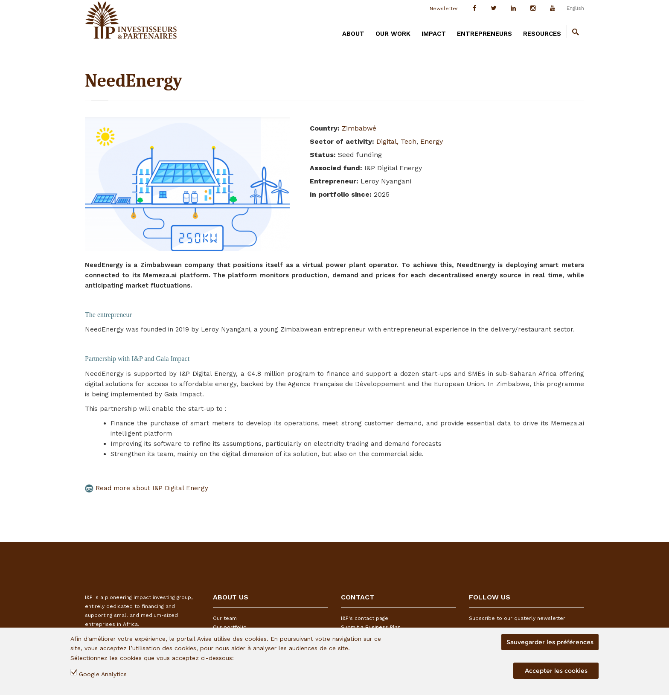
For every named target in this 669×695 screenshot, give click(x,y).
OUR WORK (392, 34)
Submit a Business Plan (371, 627)
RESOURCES (542, 34)
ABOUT (353, 34)
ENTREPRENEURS (484, 34)
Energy (431, 141)
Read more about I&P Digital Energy (146, 488)
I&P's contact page (364, 618)
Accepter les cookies (556, 671)
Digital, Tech (396, 141)
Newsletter (444, 9)
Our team (225, 618)
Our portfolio (230, 627)
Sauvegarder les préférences (549, 642)
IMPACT (434, 34)
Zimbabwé (359, 128)
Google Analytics (103, 674)
